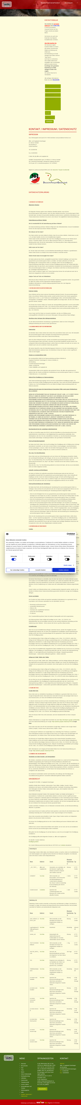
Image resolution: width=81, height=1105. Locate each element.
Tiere (22, 1070)
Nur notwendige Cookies (17, 570)
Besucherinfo (24, 1065)
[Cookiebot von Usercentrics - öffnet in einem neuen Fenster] (68, 534)
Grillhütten (23, 1078)
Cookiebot (63, 845)
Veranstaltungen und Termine (26, 1087)
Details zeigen (68, 565)
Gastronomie (24, 1080)
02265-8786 (56, 25)
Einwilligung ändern (34, 841)
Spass (22, 1072)
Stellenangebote (25, 1090)
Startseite (23, 1063)
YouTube (42, 876)
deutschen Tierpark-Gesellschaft (61, 169)
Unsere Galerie (25, 1084)
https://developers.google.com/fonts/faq (69, 719)
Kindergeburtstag (25, 1076)
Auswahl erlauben (40, 570)
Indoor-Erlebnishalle (26, 1074)
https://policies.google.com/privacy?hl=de (62, 721)
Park (22, 1067)
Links (22, 1092)
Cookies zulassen (64, 570)
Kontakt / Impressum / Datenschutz (26, 1095)
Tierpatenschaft (25, 1082)
